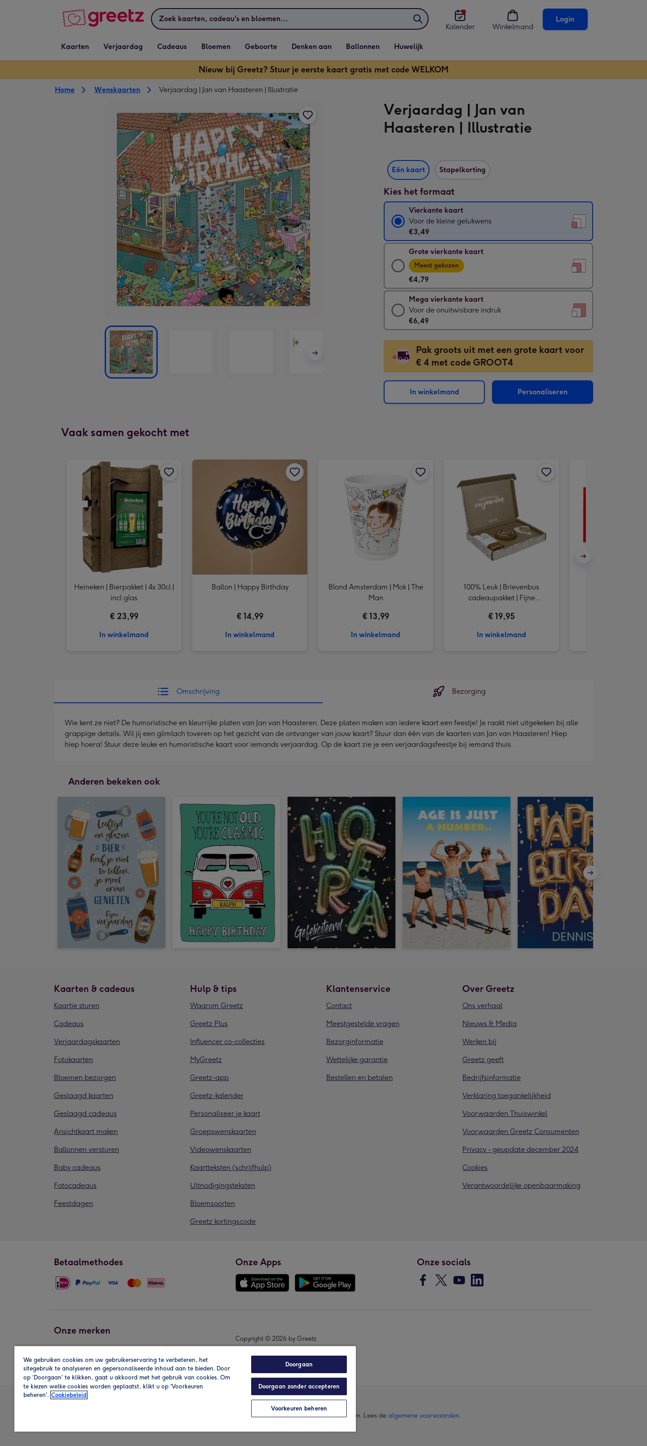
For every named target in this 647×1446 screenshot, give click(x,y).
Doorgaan (299, 1364)
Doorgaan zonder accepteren (299, 1386)
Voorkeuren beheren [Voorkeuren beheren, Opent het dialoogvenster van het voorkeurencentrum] (299, 1408)
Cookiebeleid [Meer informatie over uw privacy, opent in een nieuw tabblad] (69, 1395)
